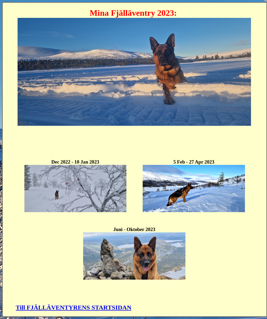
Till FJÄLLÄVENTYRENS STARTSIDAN (73, 307)
